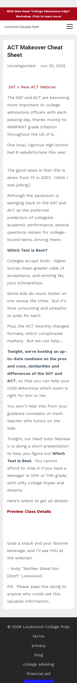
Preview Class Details (29, 511)
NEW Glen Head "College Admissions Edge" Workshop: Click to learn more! (38, 14)
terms (38, 636)
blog (38, 654)
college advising (38, 664)
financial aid (38, 673)
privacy (39, 645)
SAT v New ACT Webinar (32, 86)
